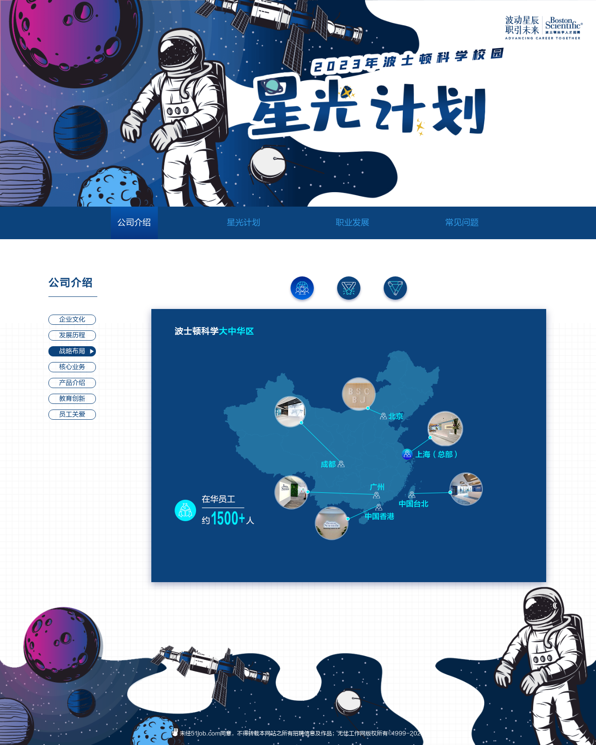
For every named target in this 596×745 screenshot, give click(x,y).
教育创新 (72, 399)
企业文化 (72, 319)
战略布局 (72, 351)
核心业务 (72, 367)
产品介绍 (72, 383)
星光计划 (243, 223)
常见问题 (462, 223)
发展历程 (72, 335)
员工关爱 (72, 414)
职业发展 (352, 223)
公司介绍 (134, 223)
